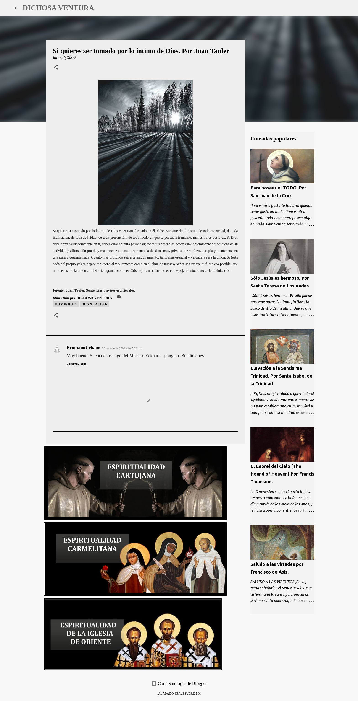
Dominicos (66, 304)
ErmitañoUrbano (83, 347)
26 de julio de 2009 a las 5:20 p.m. (122, 348)
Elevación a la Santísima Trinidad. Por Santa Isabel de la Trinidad (281, 375)
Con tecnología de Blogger (179, 683)
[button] (55, 68)
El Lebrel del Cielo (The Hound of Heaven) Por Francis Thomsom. (282, 473)
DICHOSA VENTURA (58, 8)
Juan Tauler (95, 304)
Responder (76, 364)
